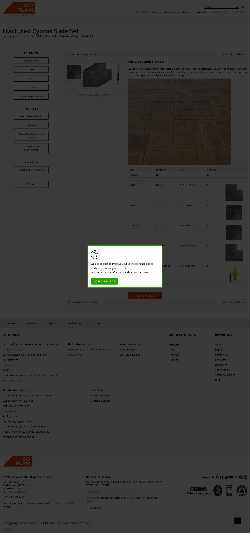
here (145, 272)
